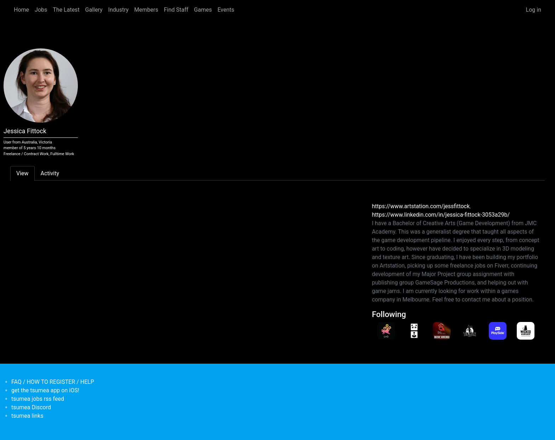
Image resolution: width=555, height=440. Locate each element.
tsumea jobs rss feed (37, 398)
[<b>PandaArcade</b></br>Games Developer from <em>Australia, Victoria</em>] (414, 331)
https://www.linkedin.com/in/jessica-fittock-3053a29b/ (441, 214)
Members (146, 9)
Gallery (94, 9)
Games (203, 9)
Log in (533, 9)
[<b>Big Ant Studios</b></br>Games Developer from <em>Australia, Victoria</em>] (441, 331)
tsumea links (27, 415)
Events (225, 9)
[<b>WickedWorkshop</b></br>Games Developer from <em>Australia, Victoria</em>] (525, 331)
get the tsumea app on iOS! (45, 390)
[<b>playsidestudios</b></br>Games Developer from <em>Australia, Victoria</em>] (497, 331)
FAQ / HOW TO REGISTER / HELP (52, 382)
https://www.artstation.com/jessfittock (421, 206)
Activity (50, 173)
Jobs (41, 9)
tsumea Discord (31, 407)
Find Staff (176, 9)
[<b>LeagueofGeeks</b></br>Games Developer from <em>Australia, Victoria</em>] (386, 331)
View (22, 173)
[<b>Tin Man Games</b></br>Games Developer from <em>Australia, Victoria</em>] (469, 331)
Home (21, 9)
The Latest (66, 9)
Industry (118, 9)
